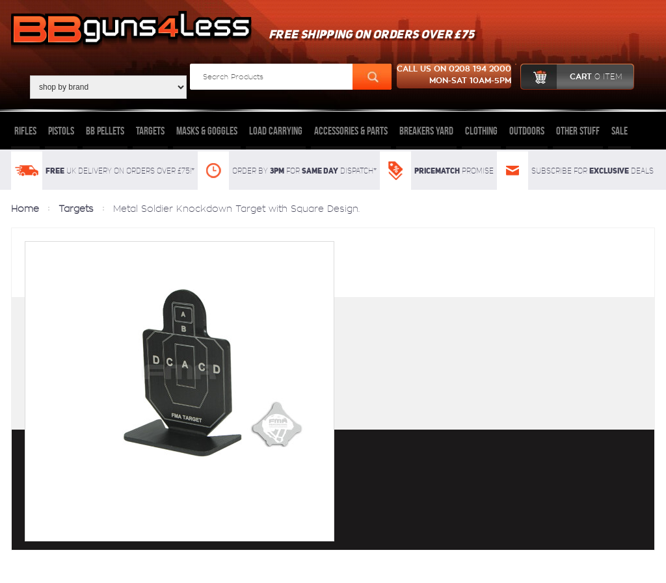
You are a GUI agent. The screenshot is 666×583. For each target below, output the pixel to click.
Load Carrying (275, 130)
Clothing (481, 130)
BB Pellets (105, 130)
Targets (150, 130)
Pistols (61, 130)
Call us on (454, 76)
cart (571, 76)
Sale (619, 130)
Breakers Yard (426, 130)
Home (25, 208)
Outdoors (526, 130)
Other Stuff (578, 130)
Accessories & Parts (351, 130)
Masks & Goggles (206, 130)
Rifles (25, 130)
